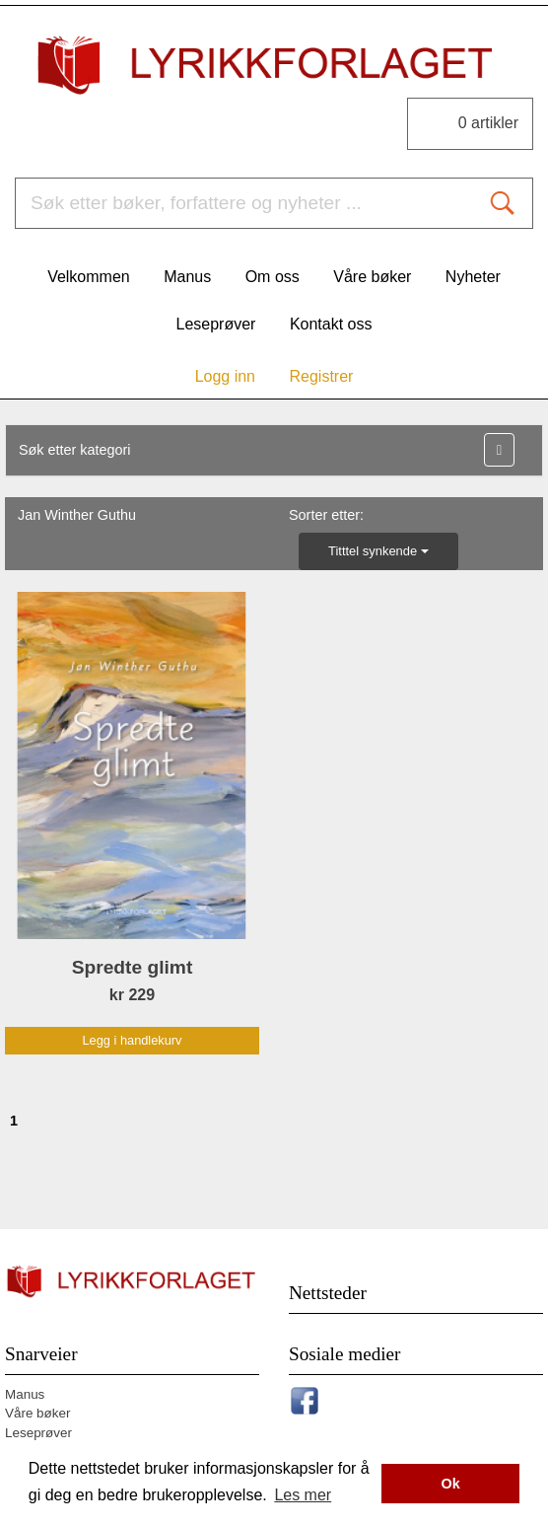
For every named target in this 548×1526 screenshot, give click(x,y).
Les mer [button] (302, 1495)
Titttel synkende (378, 551)
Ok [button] (451, 1483)
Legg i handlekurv (131, 1040)
